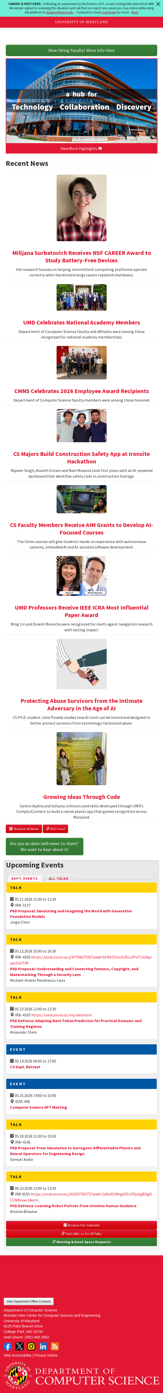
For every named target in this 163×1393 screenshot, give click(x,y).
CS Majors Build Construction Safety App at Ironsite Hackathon (81, 457)
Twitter (20, 1346)
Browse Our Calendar (82, 1225)
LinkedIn (43, 1346)
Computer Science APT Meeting (38, 1107)
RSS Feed (55, 829)
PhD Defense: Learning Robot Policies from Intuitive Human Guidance (73, 1205)
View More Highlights (82, 148)
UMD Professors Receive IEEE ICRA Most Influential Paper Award (81, 611)
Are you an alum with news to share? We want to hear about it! (44, 846)
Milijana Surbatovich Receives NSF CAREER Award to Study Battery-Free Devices (81, 256)
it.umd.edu (109, 12)
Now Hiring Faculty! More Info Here (81, 50)
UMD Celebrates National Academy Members (81, 322)
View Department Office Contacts (29, 1301)
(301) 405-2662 (37, 1337)
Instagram (31, 1346)
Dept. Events (27, 878)
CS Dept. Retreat (25, 1066)
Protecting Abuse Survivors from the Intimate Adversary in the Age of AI (81, 704)
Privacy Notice (46, 1355)
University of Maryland (81, 22)
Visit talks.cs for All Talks (81, 1233)
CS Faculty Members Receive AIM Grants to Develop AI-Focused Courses (81, 528)
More (134, 12)
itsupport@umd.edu (59, 12)
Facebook (8, 1346)
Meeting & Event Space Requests (81, 1242)
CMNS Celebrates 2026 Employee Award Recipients (81, 391)
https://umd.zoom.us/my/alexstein (61, 1014)
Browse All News (24, 829)
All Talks (59, 878)
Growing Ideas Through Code (81, 797)
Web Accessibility (18, 1355)
